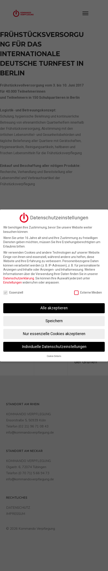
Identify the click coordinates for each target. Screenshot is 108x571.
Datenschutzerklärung (18, 277)
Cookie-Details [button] (54, 355)
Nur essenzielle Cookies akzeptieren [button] (54, 333)
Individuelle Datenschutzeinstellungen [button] (54, 346)
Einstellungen (12, 282)
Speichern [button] (54, 320)
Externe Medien (88, 292)
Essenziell (13, 292)
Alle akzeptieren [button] (54, 307)
